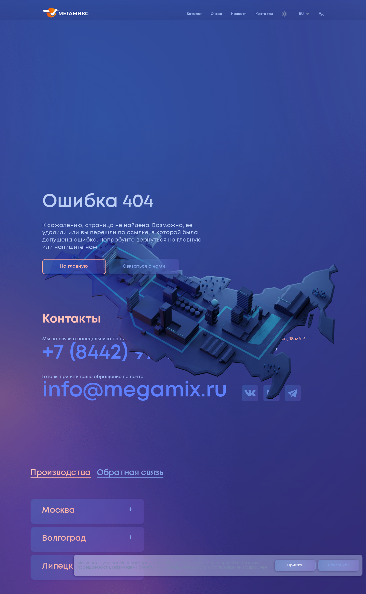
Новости (239, 13)
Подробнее (255, 567)
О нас (216, 13)
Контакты (264, 13)
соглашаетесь (180, 567)
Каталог (194, 13)
